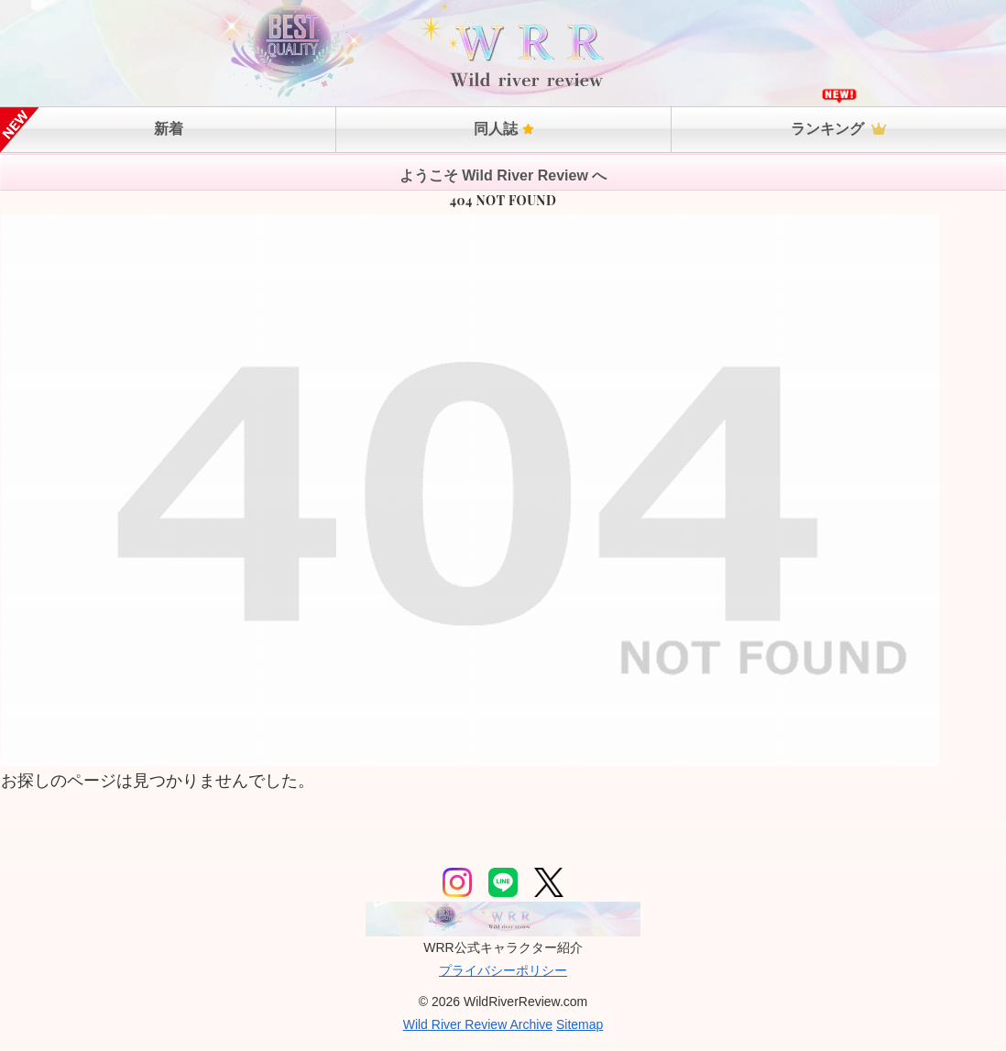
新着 (168, 129)
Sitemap (579, 1024)
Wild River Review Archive (477, 1024)
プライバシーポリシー (503, 970)
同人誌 (504, 129)
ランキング (838, 128)
